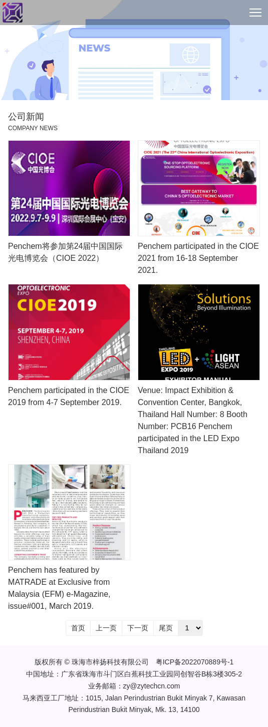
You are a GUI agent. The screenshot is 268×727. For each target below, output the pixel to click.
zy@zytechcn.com (151, 686)
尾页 (166, 628)
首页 (78, 628)
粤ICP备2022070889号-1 (195, 662)
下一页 (137, 628)
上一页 (106, 628)
